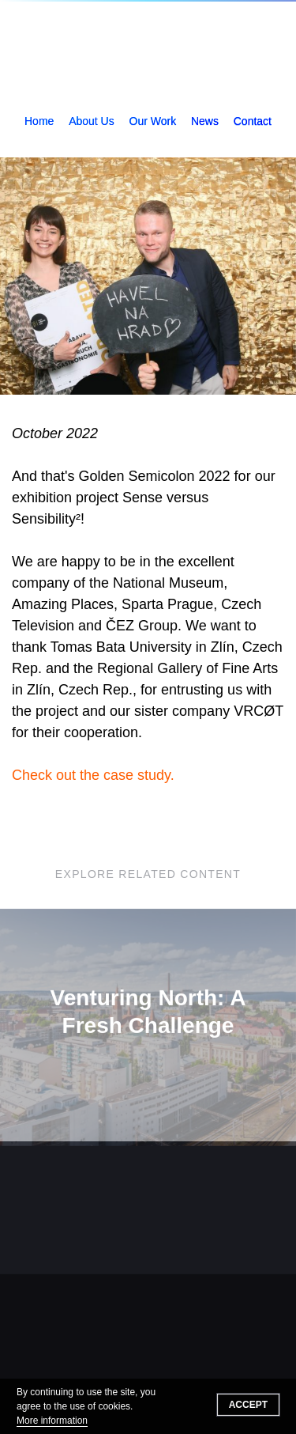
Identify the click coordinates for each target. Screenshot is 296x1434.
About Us (91, 121)
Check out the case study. (93, 775)
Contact (253, 121)
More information (52, 1420)
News (205, 121)
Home (39, 121)
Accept (248, 1404)
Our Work (153, 121)
